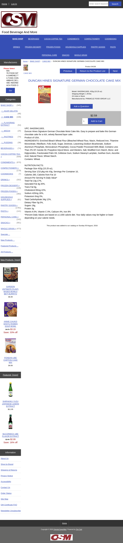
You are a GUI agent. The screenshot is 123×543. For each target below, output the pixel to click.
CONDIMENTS (73, 39)
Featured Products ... (9, 246)
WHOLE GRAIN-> (11, 228)
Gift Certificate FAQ (9, 505)
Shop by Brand (7, 464)
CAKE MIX (46, 61)
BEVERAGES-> (11, 148)
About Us (4, 458)
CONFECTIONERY (92, 39)
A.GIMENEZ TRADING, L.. (10, 75)
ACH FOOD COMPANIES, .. (10, 85)
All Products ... (7, 252)
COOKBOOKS (110, 39)
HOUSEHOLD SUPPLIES (75, 47)
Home (4, 4)
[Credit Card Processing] (61, 540)
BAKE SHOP (35, 61)
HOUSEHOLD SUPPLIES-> (11, 198)
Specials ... (5, 234)
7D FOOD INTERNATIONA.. (10, 73)
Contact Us (5, 487)
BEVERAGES (33, 39)
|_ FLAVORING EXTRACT (11, 124)
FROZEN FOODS (53, 47)
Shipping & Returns (9, 470)
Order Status (6, 493)
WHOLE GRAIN (80, 55)
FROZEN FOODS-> (11, 192)
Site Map (4, 499)
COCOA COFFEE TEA (53, 39)
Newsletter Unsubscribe (11, 511)
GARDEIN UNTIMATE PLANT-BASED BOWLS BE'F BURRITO (10, 281)
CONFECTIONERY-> (11, 169)
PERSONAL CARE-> (11, 218)
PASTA (113, 47)
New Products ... (8, 240)
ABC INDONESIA (10, 83)
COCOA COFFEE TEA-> (11, 155)
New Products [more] (10, 260)
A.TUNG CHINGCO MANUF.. (10, 78)
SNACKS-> (11, 223)
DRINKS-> (11, 180)
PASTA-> (11, 211)
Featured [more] (10, 375)
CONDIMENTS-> (11, 162)
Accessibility (6, 481)
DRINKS (16, 47)
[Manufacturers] (10, 77)
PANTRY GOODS (98, 47)
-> (11, 105)
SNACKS (65, 55)
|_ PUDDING (11, 142)
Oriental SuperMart (60, 529)
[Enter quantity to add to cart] (85, 121)
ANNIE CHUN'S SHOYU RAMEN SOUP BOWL (10, 314)
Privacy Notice (7, 476)
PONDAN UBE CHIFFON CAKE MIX (10, 351)
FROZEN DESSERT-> (11, 186)
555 (10, 71)
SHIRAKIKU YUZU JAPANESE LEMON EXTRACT (10, 394)
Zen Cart (79, 529)
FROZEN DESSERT (33, 47)
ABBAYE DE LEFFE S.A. (10, 80)
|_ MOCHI (11, 131)
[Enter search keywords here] (98, 3)
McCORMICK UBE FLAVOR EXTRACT (10, 425)
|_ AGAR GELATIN (11, 112)
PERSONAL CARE (49, 55)
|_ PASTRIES (11, 137)
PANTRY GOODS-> (11, 206)
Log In (14, 4)
